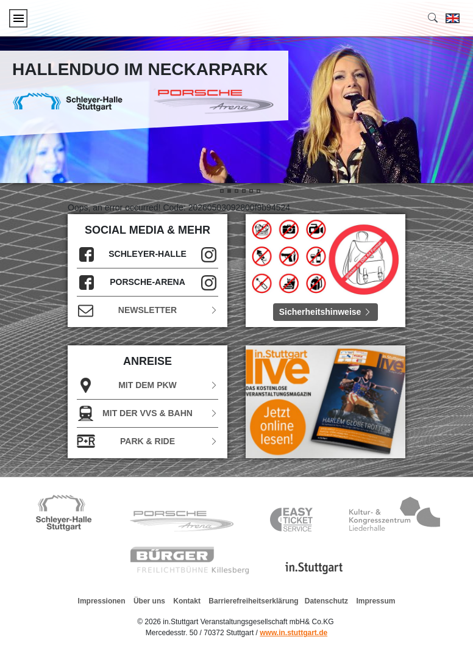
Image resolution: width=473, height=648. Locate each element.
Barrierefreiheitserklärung (253, 601)
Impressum (375, 601)
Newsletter (147, 310)
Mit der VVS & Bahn (147, 413)
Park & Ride (147, 441)
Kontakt (187, 601)
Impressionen (102, 601)
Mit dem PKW (147, 385)
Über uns (149, 601)
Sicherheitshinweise (325, 312)
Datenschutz (326, 601)
